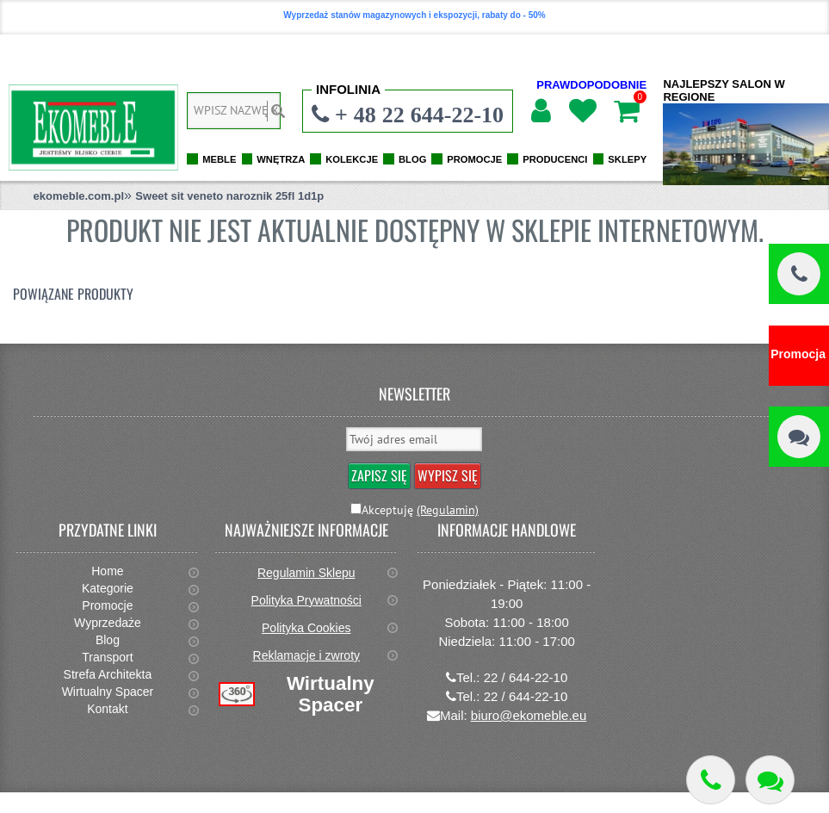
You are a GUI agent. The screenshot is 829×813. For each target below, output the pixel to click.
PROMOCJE (474, 159)
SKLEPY (627, 159)
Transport (107, 657)
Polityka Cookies (306, 628)
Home (107, 571)
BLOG (412, 159)
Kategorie (107, 588)
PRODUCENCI (555, 159)
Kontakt (107, 709)
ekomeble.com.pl (79, 195)
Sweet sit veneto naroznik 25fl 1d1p (229, 195)
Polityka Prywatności (306, 600)
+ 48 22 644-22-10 (419, 114)
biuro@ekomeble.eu (528, 715)
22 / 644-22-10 (526, 677)
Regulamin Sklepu (306, 573)
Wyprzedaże (107, 623)
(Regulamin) (448, 510)
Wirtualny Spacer (108, 691)
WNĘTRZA (281, 159)
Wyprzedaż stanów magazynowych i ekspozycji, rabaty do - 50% (414, 15)
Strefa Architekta (108, 674)
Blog (108, 640)
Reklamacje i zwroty (306, 655)
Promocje (107, 605)
